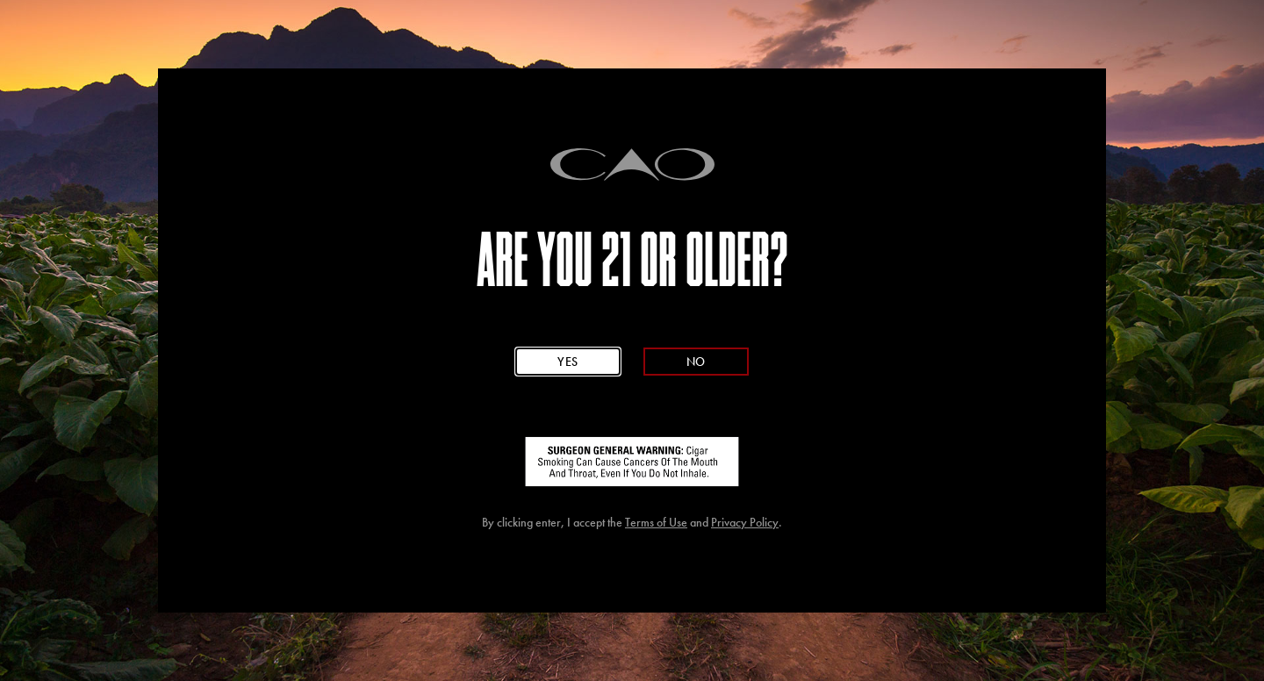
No (696, 361)
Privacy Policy (745, 522)
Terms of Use (656, 522)
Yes (567, 361)
